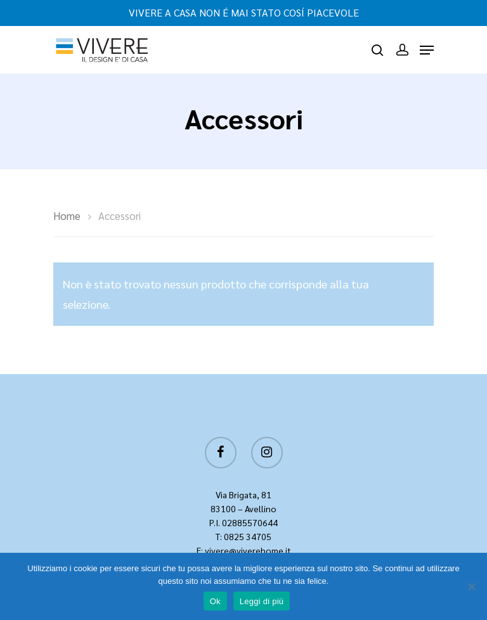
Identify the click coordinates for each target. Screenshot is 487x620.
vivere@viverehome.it (248, 550)
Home (67, 216)
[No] (471, 586)
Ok (215, 601)
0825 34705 (247, 536)
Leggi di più (262, 601)
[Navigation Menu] (427, 50)
